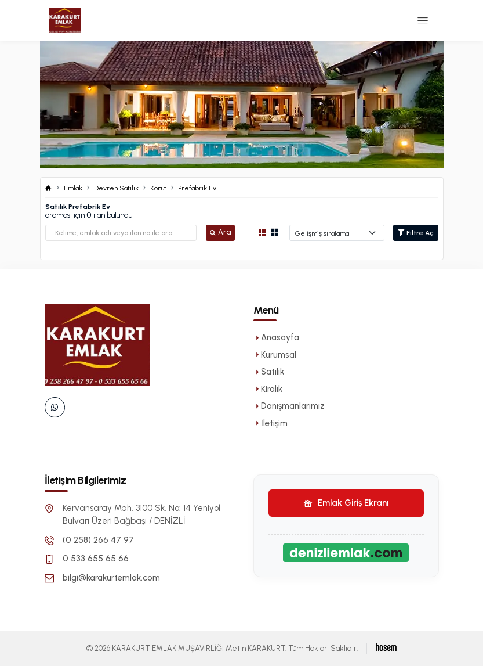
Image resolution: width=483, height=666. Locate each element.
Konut (158, 188)
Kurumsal (274, 355)
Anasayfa (276, 337)
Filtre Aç (416, 233)
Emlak (73, 188)
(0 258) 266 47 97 (98, 540)
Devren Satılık (116, 188)
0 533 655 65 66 (96, 558)
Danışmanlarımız (289, 406)
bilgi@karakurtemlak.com (111, 578)
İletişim (270, 423)
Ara (220, 232)
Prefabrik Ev (197, 188)
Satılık (268, 371)
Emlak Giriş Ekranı (345, 503)
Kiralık (267, 389)
